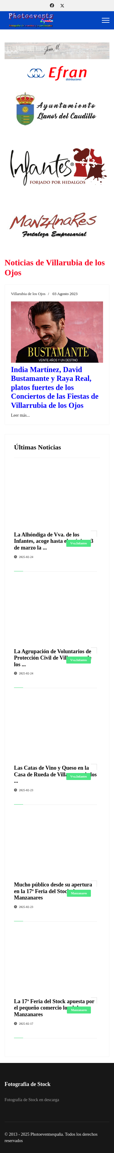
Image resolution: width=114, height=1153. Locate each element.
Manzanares (79, 893)
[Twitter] (62, 5)
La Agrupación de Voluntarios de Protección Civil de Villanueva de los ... (53, 657)
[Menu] (105, 20)
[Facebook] (52, 5)
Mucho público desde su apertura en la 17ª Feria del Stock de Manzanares (53, 891)
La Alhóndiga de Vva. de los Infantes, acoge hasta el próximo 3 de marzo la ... (53, 541)
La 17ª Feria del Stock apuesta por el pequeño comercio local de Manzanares (54, 1007)
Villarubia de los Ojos (28, 293)
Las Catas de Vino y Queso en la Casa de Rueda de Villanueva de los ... (55, 774)
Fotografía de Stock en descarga (32, 1100)
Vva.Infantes (78, 543)
